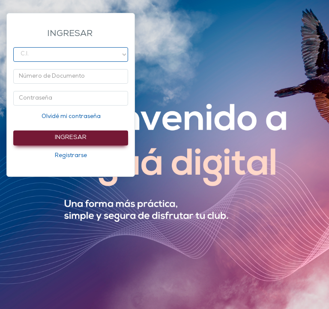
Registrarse (71, 155)
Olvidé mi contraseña (71, 116)
